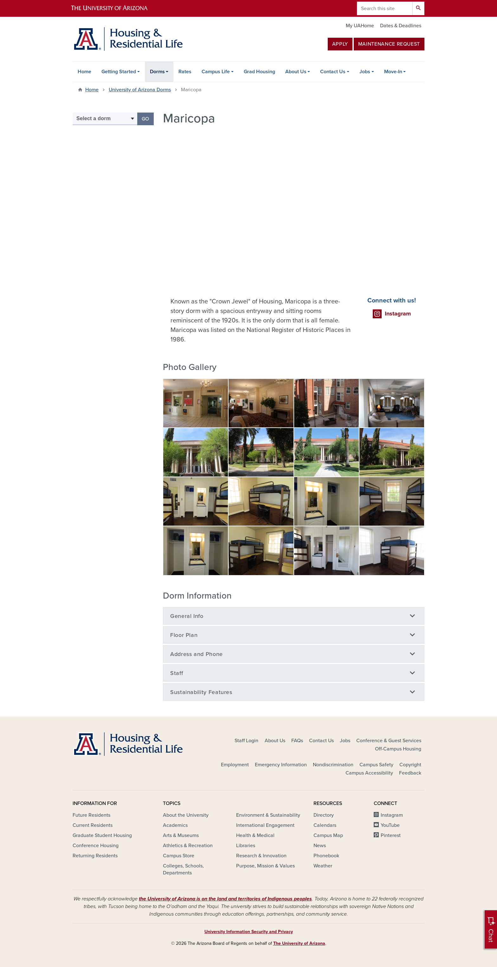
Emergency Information (281, 765)
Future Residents (91, 815)
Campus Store (178, 856)
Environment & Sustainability (268, 815)
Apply (340, 44)
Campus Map (328, 835)
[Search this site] (385, 8)
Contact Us (332, 71)
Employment (235, 765)
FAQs (297, 740)
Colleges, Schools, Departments (183, 869)
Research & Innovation (261, 856)
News (319, 845)
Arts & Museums (181, 835)
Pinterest (391, 835)
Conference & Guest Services (388, 740)
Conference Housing (96, 845)
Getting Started (118, 71)
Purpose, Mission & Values (265, 866)
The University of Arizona (299, 943)
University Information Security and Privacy (248, 931)
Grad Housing (259, 71)
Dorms (157, 71)
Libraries (245, 845)
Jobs (364, 71)
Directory (323, 815)
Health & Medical (255, 835)
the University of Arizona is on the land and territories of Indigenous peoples (225, 899)
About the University (186, 815)
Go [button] (148, 118)
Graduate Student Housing (102, 835)
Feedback (410, 773)
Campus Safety (376, 765)
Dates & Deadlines (400, 26)
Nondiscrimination (333, 765)
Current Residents (93, 825)
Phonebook (326, 856)
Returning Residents (95, 856)
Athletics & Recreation (188, 845)
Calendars (324, 825)
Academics (175, 825)
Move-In (393, 71)
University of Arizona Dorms (140, 90)
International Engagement (265, 825)
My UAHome (360, 26)
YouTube (390, 825)
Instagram (392, 815)
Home (84, 71)
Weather (322, 866)
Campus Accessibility (369, 773)
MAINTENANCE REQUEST (389, 44)
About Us (296, 71)
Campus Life (216, 71)
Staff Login (246, 740)
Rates (184, 71)
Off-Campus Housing (398, 749)
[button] (195, 402)
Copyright (410, 765)
